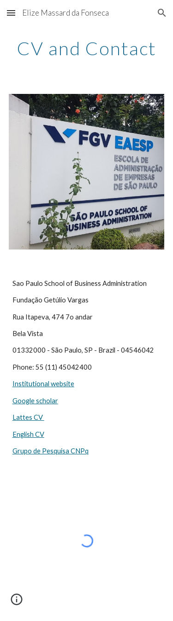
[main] (87, 48)
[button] (11, 12)
